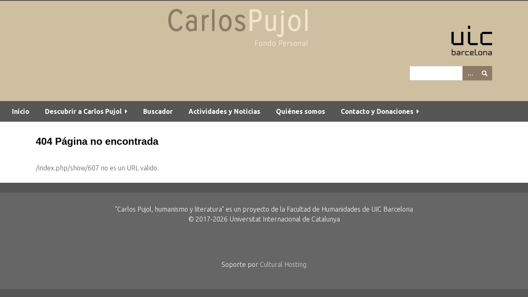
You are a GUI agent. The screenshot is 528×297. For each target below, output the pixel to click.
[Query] (451, 73)
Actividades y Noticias (224, 111)
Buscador (158, 111)
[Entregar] (484, 73)
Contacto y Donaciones (377, 111)
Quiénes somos (300, 111)
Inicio (20, 111)
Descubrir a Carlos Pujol (83, 111)
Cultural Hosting (283, 264)
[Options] (469, 73)
